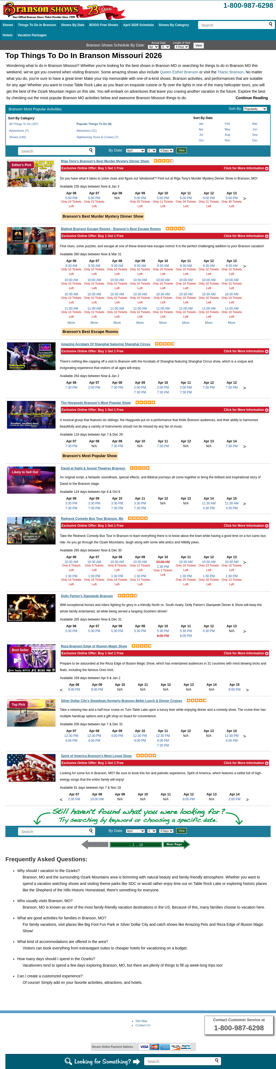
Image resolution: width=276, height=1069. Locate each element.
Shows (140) (17, 137)
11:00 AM (71, 308)
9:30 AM (71, 266)
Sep (255, 134)
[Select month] (153, 47)
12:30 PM (71, 736)
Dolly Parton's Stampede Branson (87, 596)
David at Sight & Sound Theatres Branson (93, 468)
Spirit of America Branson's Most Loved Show (96, 756)
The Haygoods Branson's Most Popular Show (96, 403)
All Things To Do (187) (23, 123)
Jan (201, 123)
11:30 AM (209, 503)
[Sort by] (255, 109)
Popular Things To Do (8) (94, 123)
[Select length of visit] (181, 47)
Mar (254, 123)
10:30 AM (71, 294)
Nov (227, 140)
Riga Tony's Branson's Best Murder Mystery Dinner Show (105, 161)
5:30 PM (71, 631)
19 (141, 845)
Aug (227, 134)
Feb (227, 123)
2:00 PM (94, 387)
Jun (255, 129)
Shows (8, 25)
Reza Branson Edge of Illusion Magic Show (94, 646)
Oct (201, 140)
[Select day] (165, 47)
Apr (201, 129)
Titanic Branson (231, 72)
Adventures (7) (19, 130)
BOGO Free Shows (103, 25)
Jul (201, 134)
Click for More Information (246, 168)
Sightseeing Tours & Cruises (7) (97, 137)
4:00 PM (71, 740)
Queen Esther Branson (179, 72)
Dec (255, 140)
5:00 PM (71, 198)
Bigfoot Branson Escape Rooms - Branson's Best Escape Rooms (111, 229)
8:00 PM (163, 636)
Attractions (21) (87, 130)
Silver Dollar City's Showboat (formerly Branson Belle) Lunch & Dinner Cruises (121, 701)
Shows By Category (174, 25)
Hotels (8, 35)
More (71, 323)
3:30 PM (71, 503)
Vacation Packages (32, 35)
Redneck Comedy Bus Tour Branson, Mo (92, 519)
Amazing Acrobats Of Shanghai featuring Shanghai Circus (105, 344)
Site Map (141, 1021)
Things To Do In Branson (37, 25)
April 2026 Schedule (138, 25)
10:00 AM (71, 280)
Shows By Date (72, 25)
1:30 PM (71, 576)
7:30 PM (71, 387)
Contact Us (143, 1025)
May (227, 129)
